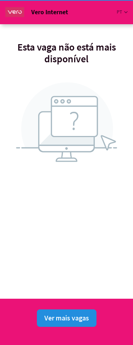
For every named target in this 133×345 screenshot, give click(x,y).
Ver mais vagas (66, 317)
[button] (122, 12)
